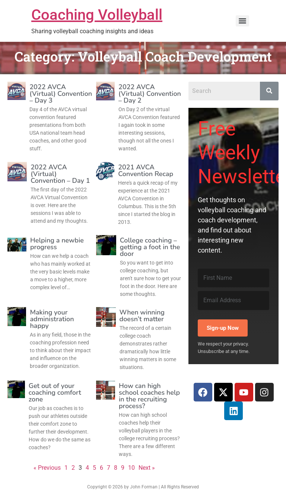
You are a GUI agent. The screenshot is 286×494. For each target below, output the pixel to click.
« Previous (47, 467)
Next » (147, 467)
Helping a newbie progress (57, 243)
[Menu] (242, 20)
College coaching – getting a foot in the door (150, 247)
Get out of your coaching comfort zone (55, 392)
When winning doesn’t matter (142, 315)
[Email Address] (233, 300)
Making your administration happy (52, 319)
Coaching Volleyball (96, 15)
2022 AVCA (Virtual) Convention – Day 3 (60, 93)
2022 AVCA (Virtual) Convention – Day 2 (149, 93)
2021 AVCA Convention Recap (145, 170)
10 (131, 467)
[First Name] (233, 278)
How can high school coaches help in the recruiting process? (149, 395)
